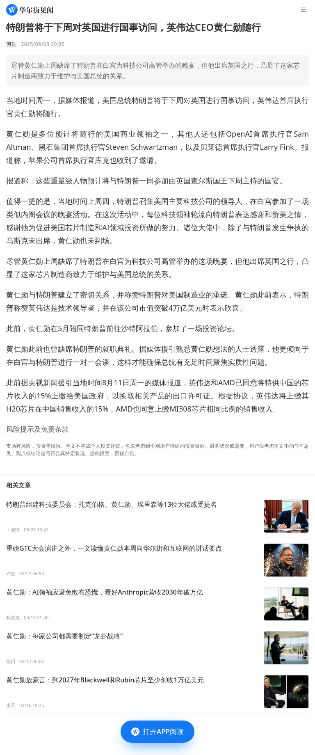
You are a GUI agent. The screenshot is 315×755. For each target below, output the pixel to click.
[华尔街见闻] (29, 10)
